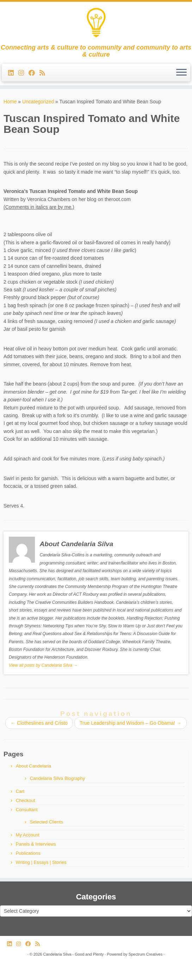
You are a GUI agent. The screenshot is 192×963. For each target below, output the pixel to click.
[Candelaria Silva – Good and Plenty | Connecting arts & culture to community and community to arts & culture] (96, 22)
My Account (27, 835)
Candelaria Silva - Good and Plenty (73, 954)
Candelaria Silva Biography (57, 778)
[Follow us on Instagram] (23, 73)
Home (10, 101)
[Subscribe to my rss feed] (44, 73)
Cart (20, 791)
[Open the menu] (181, 72)
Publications (28, 853)
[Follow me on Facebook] (34, 73)
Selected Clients (46, 822)
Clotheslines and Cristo (39, 723)
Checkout (25, 800)
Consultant (27, 809)
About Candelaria (33, 766)
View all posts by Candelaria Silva (43, 665)
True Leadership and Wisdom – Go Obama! (130, 723)
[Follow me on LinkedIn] (13, 73)
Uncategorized (38, 101)
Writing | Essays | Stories (41, 862)
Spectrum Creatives (146, 954)
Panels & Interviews (36, 844)
